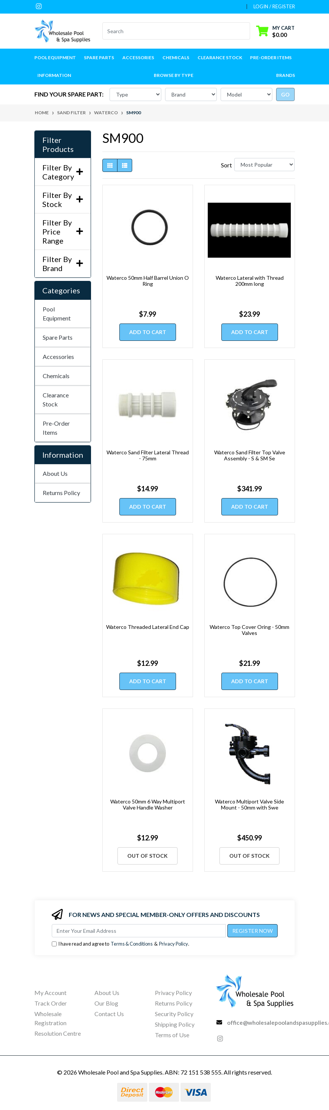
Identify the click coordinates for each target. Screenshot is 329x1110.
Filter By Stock (62, 199)
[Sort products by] (264, 164)
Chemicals (56, 375)
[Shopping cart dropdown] (275, 31)
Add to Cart (147, 332)
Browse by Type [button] (173, 75)
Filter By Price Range (62, 231)
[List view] (124, 165)
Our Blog (106, 1003)
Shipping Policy (175, 1024)
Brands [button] (285, 75)
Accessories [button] (138, 57)
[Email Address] (139, 930)
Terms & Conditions (132, 944)
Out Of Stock (147, 855)
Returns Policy (61, 492)
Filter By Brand (62, 264)
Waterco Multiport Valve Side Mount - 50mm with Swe (249, 804)
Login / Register (274, 6)
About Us (55, 473)
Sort (226, 165)
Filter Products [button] (58, 144)
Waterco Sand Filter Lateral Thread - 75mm (148, 455)
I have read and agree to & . (120, 943)
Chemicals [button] (175, 57)
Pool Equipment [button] (55, 57)
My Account (50, 992)
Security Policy (174, 1013)
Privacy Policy (173, 944)
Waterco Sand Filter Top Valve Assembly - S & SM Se (249, 455)
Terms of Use (172, 1034)
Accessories (58, 356)
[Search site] (245, 31)
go (285, 94)
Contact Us (109, 1013)
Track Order (50, 1003)
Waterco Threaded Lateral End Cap (147, 627)
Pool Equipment (57, 313)
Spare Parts (58, 337)
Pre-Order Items (271, 57)
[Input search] (171, 31)
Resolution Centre (57, 1033)
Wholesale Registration (50, 1018)
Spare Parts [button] (99, 57)
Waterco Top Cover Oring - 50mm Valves (249, 630)
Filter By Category (62, 172)
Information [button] (54, 75)
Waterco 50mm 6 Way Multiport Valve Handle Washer (147, 804)
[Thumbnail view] (109, 165)
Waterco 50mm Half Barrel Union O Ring (148, 280)
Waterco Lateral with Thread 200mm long (250, 280)
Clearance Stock (220, 57)
